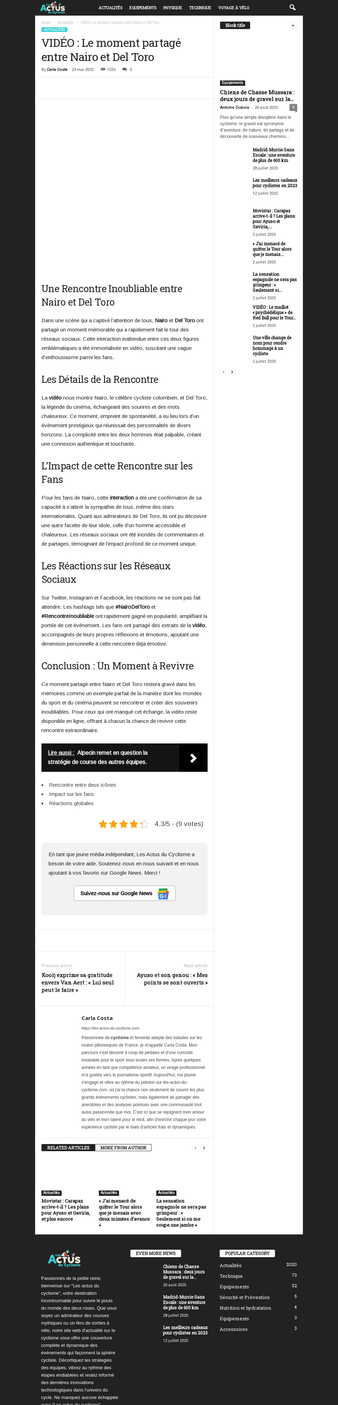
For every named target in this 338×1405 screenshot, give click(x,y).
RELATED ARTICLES (68, 1078)
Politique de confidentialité (248, 1388)
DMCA (287, 1388)
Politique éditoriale (196, 1388)
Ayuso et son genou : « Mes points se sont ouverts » (172, 909)
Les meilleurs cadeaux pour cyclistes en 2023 (275, 182)
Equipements (142, 7)
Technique (200, 7)
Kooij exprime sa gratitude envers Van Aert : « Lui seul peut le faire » (77, 913)
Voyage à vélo (233, 7)
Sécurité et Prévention (245, 1227)
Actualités (110, 7)
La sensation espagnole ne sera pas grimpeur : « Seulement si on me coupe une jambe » (181, 1143)
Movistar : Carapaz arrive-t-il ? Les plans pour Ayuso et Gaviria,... (274, 218)
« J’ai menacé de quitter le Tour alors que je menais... (272, 249)
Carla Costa (57, 69)
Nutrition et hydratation (245, 1238)
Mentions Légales (280, 1397)
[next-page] (204, 1078)
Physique (172, 7)
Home (46, 22)
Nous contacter (241, 1397)
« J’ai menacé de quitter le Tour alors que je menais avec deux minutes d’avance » (124, 1143)
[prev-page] (195, 1078)
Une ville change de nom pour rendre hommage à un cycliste (272, 345)
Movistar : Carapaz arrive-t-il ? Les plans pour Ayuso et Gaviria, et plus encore (65, 1140)
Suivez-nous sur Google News (124, 824)
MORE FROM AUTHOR (123, 1078)
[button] (292, 8)
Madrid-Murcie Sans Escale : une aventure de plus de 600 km (274, 155)
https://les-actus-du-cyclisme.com (110, 958)
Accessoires (234, 1259)
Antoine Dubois (234, 107)
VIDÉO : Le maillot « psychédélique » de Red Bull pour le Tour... (274, 312)
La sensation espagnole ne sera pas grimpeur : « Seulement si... (275, 282)
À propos (161, 1388)
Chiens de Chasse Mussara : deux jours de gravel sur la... (257, 95)
